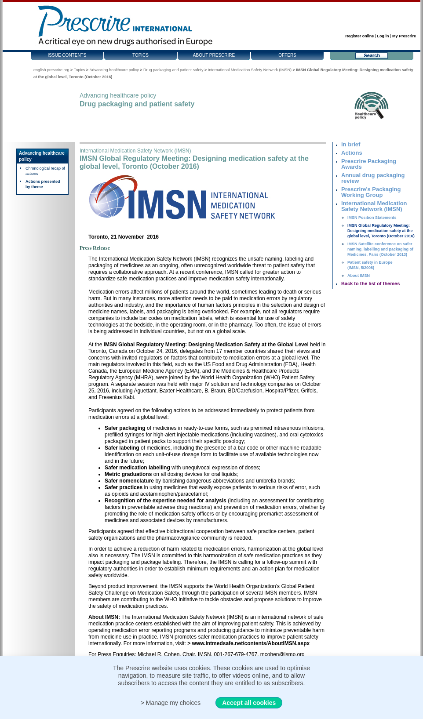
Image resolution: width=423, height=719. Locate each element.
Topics (140, 55)
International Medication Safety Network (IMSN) (250, 70)
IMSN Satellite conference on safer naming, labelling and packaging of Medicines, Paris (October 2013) (380, 249)
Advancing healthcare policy (114, 70)
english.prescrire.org (51, 70)
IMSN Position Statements (372, 217)
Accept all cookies (249, 702)
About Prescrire (214, 55)
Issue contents (67, 55)
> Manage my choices (171, 702)
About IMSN (358, 275)
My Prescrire (404, 36)
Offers (287, 55)
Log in (383, 36)
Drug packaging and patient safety (173, 70)
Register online (359, 36)
